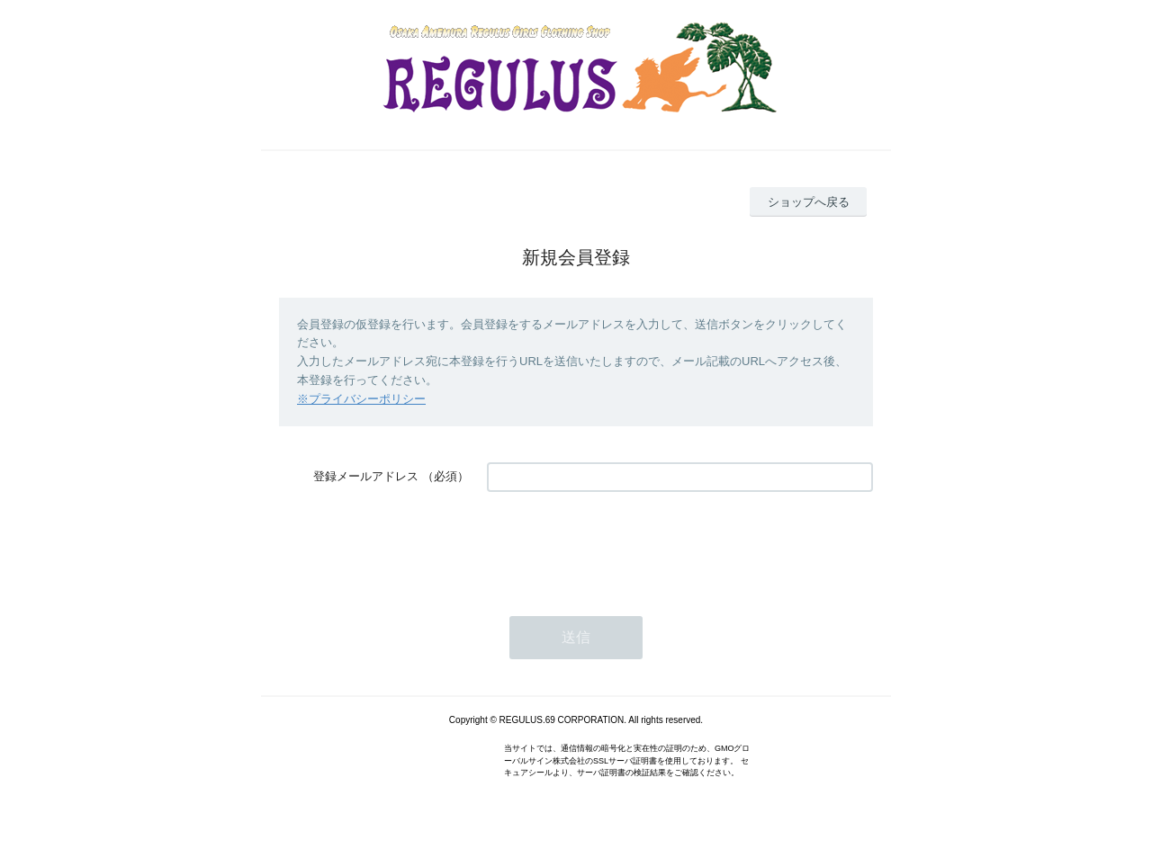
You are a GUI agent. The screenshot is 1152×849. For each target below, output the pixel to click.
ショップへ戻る (809, 202)
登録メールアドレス (365, 476)
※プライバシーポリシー (361, 399)
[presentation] (623, 545)
